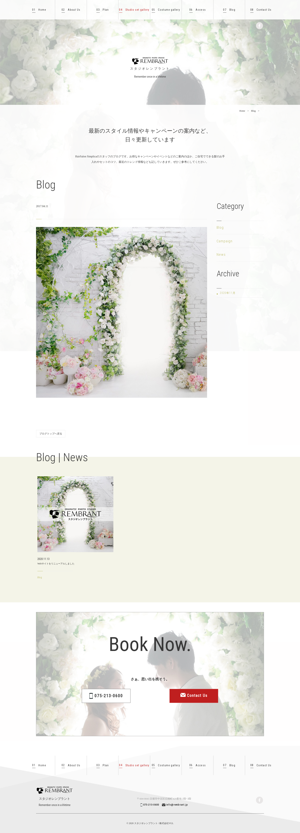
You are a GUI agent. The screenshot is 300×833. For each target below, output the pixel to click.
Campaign (225, 241)
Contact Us (261, 10)
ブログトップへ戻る (50, 433)
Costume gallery (166, 10)
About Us (71, 10)
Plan (102, 10)
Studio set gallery (134, 10)
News (221, 254)
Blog (229, 10)
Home (39, 10)
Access (197, 10)
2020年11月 (228, 292)
